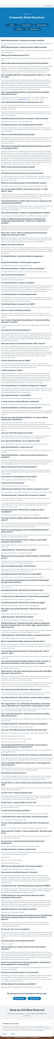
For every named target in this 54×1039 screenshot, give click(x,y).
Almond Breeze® (26, 25)
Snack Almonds (34, 29)
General (12, 25)
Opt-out (5, 1033)
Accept (13, 1033)
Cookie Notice (40, 1030)
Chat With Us (20, 998)
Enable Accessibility (49, 5)
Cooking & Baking (42, 25)
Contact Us (35, 998)
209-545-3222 (22, 99)
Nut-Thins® (20, 29)
